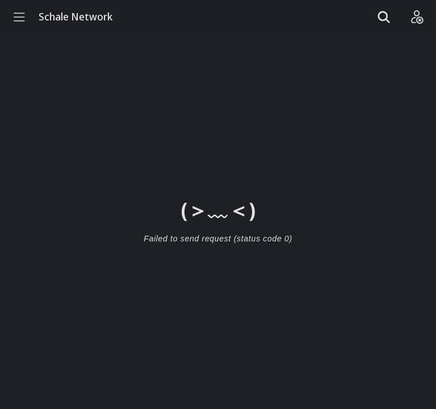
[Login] (416, 17)
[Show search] (383, 17)
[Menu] (19, 17)
